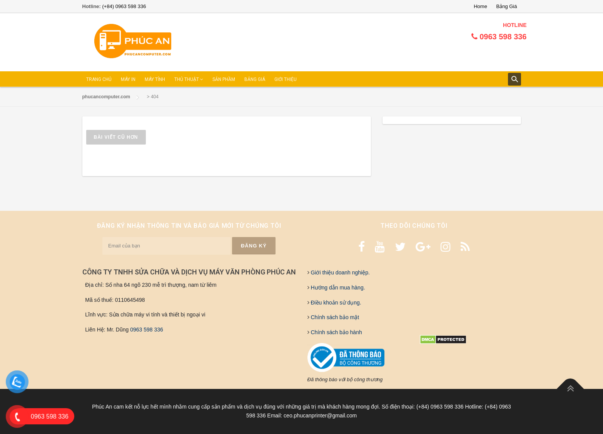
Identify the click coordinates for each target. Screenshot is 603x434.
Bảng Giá (506, 6)
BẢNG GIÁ (254, 79)
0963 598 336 (146, 329)
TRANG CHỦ (99, 79)
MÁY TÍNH (155, 79)
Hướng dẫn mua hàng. (337, 287)
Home (480, 6)
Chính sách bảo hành (335, 332)
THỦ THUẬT (188, 79)
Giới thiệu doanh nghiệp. (339, 272)
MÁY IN (128, 79)
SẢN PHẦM (223, 79)
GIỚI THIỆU (285, 79)
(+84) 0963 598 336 (124, 6)
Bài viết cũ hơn (116, 137)
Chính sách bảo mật (334, 317)
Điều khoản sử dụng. (335, 302)
